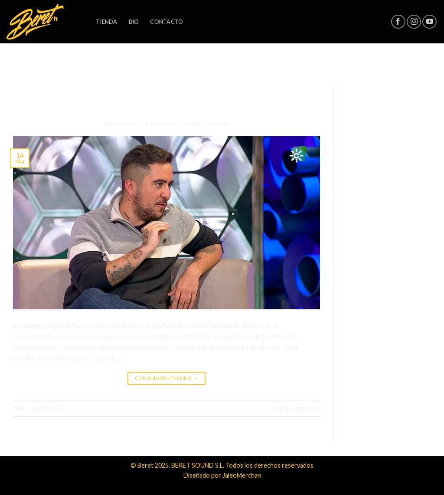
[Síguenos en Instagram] (414, 22)
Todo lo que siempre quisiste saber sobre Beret (166, 97)
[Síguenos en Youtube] (429, 22)
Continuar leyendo (167, 378)
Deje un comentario (296, 408)
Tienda (107, 21)
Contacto (166, 21)
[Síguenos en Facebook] (398, 22)
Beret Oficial (210, 123)
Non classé (166, 85)
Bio (134, 21)
